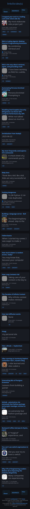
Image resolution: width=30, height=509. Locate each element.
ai (3, 57)
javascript (9, 144)
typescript (9, 228)
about (23, 499)
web (20, 31)
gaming (4, 34)
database (8, 81)
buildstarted (14, 499)
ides (4, 228)
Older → (23, 11)
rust (4, 144)
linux (4, 126)
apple (4, 31)
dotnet (4, 102)
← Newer (6, 11)
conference (13, 31)
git (8, 126)
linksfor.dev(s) (15, 3)
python (7, 207)
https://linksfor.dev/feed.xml (19, 503)
